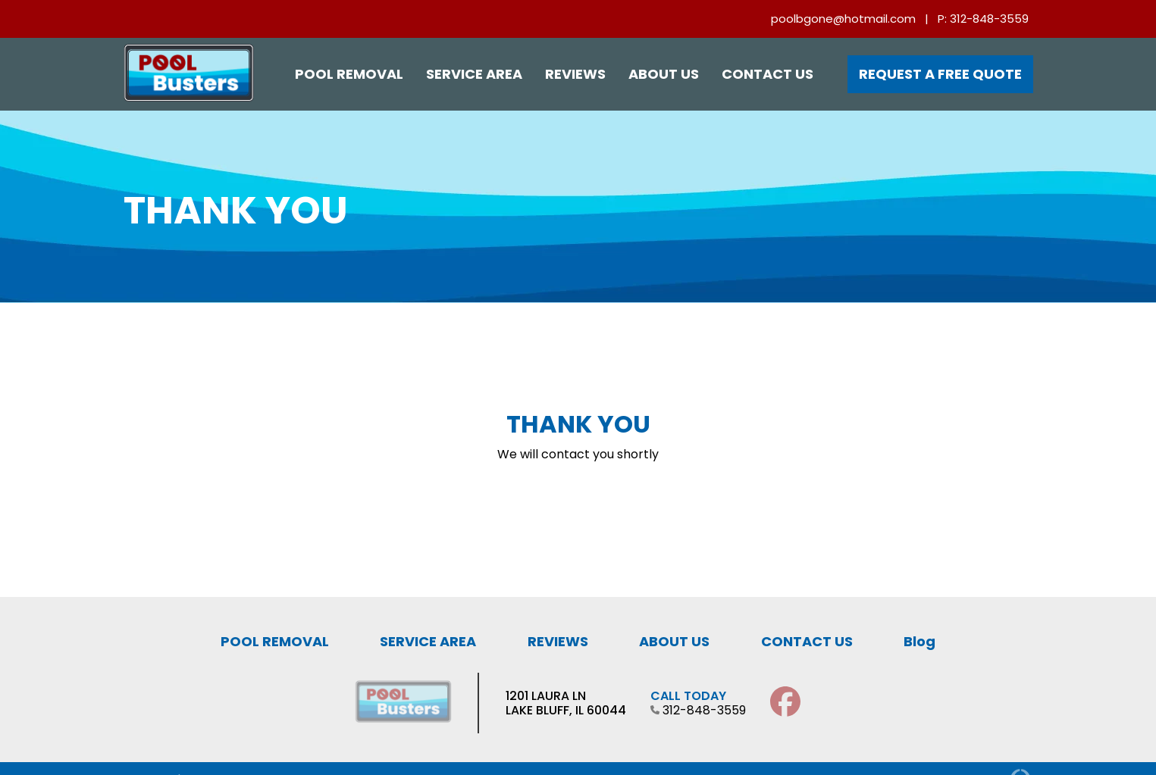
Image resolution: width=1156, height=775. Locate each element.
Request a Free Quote (940, 73)
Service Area (474, 73)
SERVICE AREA (428, 641)
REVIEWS (558, 641)
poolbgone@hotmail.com (843, 19)
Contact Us (767, 73)
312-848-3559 (989, 19)
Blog (919, 641)
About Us (663, 73)
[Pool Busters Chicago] (189, 98)
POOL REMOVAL (275, 641)
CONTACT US (807, 641)
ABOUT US (674, 641)
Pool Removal (349, 73)
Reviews (575, 73)
